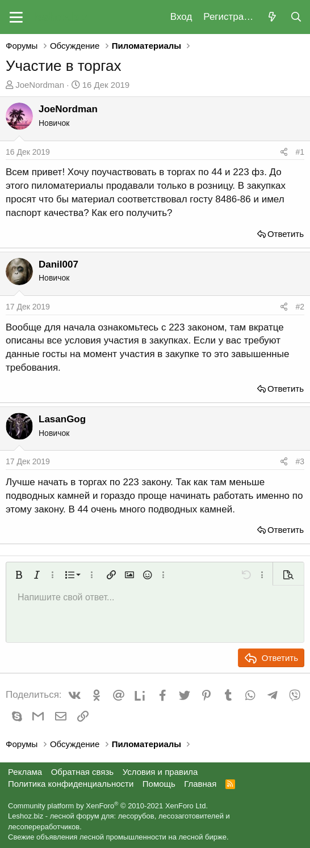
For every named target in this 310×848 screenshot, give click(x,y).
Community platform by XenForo (108, 806)
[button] (16, 17)
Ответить (285, 234)
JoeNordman (39, 85)
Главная (200, 783)
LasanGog (62, 419)
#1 (299, 151)
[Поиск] (296, 17)
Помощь (159, 783)
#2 (299, 306)
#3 (299, 461)
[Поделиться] (284, 152)
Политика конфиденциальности (70, 783)
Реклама (25, 772)
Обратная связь (82, 772)
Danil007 (58, 264)
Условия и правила (160, 772)
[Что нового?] (272, 17)
